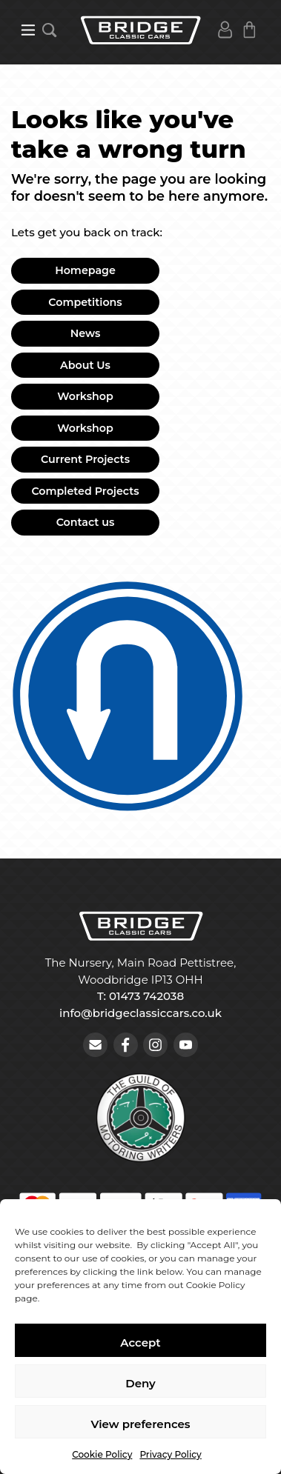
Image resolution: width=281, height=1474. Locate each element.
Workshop (85, 396)
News (85, 333)
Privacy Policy (170, 1454)
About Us (85, 365)
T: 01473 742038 (140, 996)
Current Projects (85, 459)
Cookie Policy (102, 1454)
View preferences (140, 1424)
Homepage (85, 270)
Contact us (85, 522)
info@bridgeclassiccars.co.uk (140, 1013)
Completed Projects (85, 491)
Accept (140, 1342)
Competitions (85, 302)
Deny (140, 1383)
